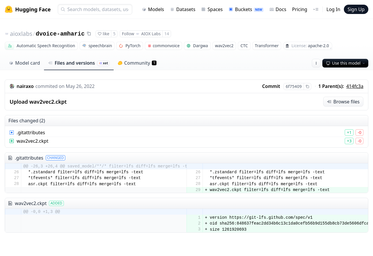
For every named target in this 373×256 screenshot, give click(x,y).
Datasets (183, 9)
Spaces (212, 9)
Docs (277, 9)
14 (166, 33)
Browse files (343, 101)
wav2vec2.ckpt (32, 141)
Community (137, 63)
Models (153, 9)
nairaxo (25, 86)
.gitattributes (31, 132)
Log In (333, 9)
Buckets (245, 9)
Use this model (346, 63)
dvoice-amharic (60, 34)
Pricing (299, 9)
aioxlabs (21, 34)
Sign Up (356, 9)
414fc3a (354, 86)
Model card (24, 63)
